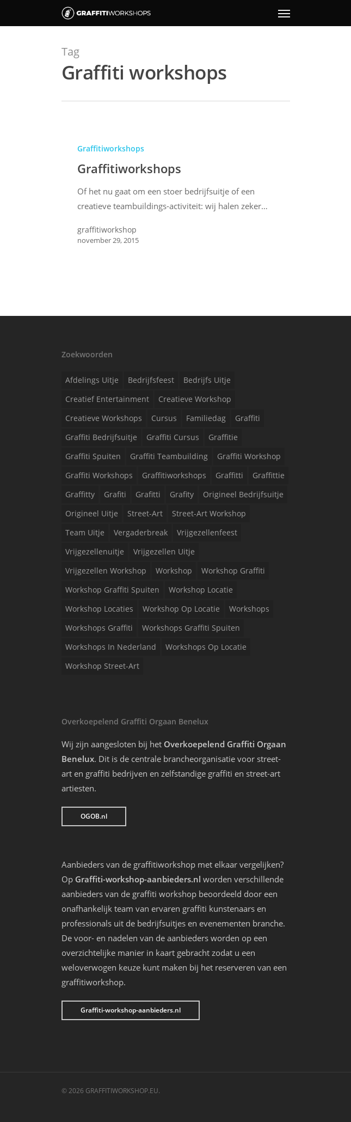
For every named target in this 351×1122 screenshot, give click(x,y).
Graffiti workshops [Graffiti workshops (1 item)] (99, 475)
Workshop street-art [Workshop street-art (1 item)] (102, 666)
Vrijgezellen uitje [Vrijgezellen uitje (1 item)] (164, 551)
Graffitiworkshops (110, 148)
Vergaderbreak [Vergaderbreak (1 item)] (141, 532)
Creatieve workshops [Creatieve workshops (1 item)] (103, 418)
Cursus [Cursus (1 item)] (164, 418)
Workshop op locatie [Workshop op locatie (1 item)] (181, 608)
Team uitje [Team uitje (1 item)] (84, 532)
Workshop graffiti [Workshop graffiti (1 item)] (233, 570)
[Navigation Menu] (284, 13)
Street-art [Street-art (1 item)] (145, 513)
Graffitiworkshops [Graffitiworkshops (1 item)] (174, 475)
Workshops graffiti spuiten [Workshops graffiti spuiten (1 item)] (191, 628)
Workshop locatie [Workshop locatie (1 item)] (201, 589)
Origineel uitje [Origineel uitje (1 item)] (91, 513)
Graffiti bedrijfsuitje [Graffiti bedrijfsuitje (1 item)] (101, 437)
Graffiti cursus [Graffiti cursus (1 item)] (172, 437)
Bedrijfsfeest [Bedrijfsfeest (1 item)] (151, 380)
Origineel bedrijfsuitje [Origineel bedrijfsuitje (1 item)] (243, 494)
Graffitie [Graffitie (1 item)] (223, 437)
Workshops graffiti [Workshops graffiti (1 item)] (99, 628)
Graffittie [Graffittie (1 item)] (269, 475)
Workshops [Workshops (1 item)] (249, 608)
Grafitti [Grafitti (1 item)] (148, 494)
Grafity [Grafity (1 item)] (182, 494)
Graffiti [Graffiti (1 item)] (247, 418)
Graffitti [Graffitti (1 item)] (229, 475)
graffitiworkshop (107, 229)
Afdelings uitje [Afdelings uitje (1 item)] (92, 380)
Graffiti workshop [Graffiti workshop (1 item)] (249, 456)
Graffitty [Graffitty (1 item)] (80, 494)
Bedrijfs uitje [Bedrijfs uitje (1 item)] (207, 380)
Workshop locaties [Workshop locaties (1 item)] (99, 608)
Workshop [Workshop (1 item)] (174, 570)
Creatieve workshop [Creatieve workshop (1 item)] (194, 399)
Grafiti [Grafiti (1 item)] (115, 494)
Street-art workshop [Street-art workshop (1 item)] (209, 513)
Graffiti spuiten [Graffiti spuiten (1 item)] (93, 456)
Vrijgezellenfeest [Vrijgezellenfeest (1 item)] (207, 532)
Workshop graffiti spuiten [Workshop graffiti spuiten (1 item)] (112, 589)
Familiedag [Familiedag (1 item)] (206, 418)
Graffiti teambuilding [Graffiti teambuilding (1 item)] (169, 456)
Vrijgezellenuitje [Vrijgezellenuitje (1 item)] (94, 551)
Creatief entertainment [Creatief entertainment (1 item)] (107, 399)
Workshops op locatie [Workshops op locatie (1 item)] (206, 647)
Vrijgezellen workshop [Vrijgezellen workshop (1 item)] (105, 570)
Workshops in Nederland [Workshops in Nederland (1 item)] (110, 647)
